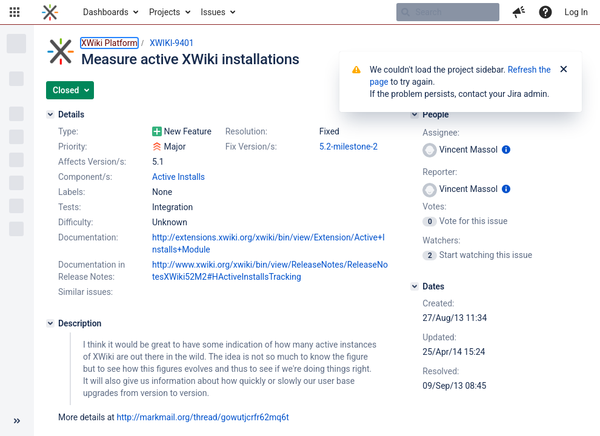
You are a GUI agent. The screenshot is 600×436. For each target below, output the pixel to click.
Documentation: (88, 237)
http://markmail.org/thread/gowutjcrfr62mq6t (202, 417)
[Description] (50, 323)
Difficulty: (75, 222)
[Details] (50, 114)
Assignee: (440, 132)
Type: (68, 131)
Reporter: (439, 172)
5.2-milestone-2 (348, 146)
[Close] (564, 70)
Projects (164, 12)
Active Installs (178, 177)
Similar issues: (85, 292)
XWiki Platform (109, 43)
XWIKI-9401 (172, 43)
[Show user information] (506, 149)
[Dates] (414, 286)
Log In (576, 12)
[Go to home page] (50, 12)
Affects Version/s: (92, 162)
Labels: (71, 192)
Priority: (72, 146)
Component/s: (85, 177)
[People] (414, 114)
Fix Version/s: (251, 146)
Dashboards (105, 12)
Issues (213, 12)
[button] (14, 12)
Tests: (69, 207)
